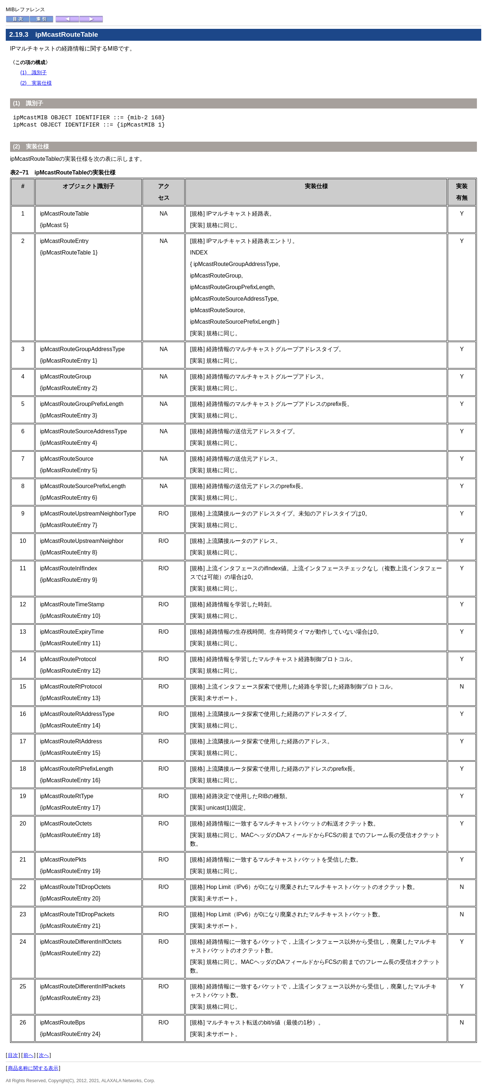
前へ (28, 1055)
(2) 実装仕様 (35, 83)
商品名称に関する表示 (33, 1068)
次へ (44, 1055)
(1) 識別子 (33, 72)
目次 (13, 1055)
